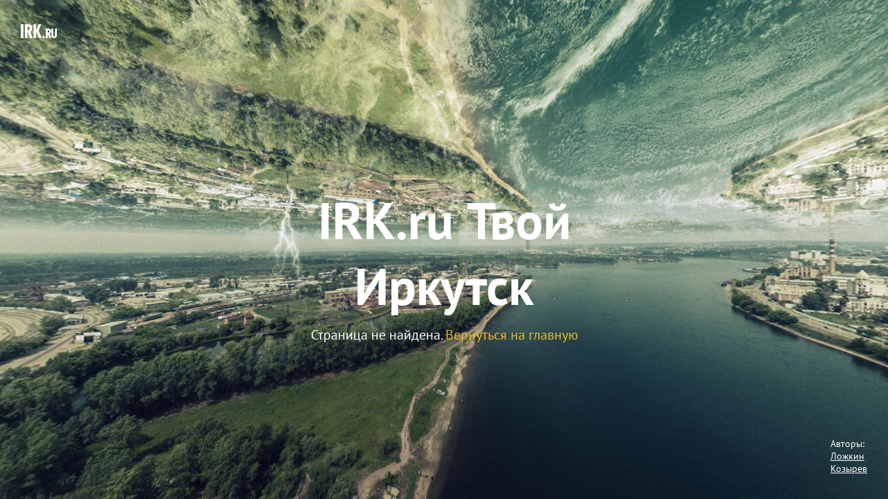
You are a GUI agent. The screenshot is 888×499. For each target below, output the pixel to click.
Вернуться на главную (511, 335)
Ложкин (847, 456)
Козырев (848, 468)
